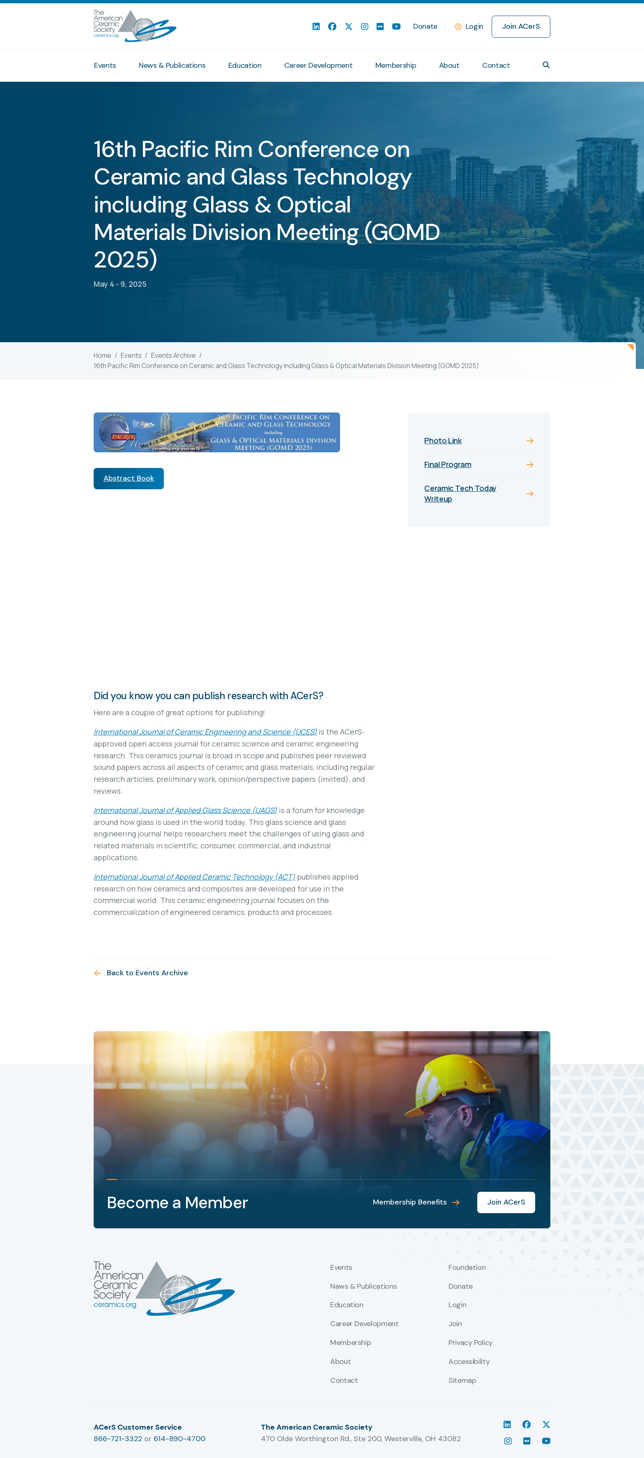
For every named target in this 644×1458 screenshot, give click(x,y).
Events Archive (173, 355)
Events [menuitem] (105, 65)
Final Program (447, 464)
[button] (546, 65)
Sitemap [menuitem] (462, 1381)
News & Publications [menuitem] (172, 65)
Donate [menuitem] (425, 26)
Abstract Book (129, 478)
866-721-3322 (118, 1439)
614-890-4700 (179, 1439)
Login (474, 26)
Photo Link (442, 440)
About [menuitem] (449, 65)
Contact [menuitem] (496, 65)
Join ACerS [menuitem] (521, 26)
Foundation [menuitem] (466, 1268)
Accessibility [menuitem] (469, 1362)
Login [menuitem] (457, 1305)
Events (131, 355)
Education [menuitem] (245, 65)
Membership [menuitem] (395, 65)
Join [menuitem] (455, 1324)
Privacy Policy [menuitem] (470, 1343)
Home (102, 355)
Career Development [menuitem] (318, 65)
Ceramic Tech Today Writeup (460, 493)
